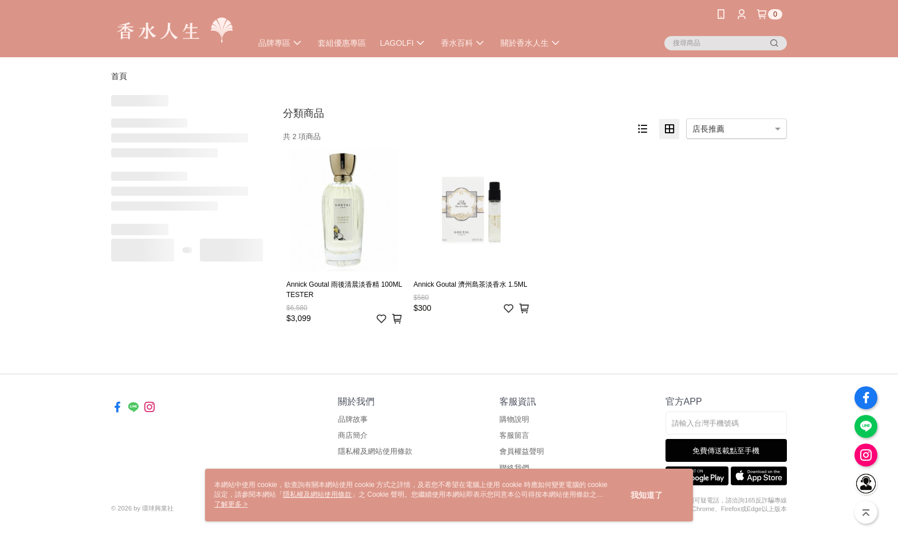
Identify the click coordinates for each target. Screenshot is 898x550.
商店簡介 (353, 435)
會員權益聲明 (521, 451)
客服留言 (514, 435)
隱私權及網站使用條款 (375, 451)
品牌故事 (353, 419)
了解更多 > (230, 504)
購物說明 (514, 419)
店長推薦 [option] (708, 128)
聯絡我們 (514, 468)
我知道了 (647, 495)
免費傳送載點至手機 (725, 450)
